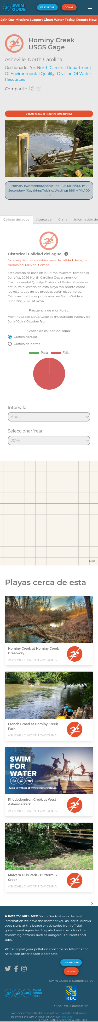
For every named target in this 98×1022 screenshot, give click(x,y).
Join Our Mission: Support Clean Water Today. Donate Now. (49, 20)
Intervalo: (17, 407)
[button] (90, 7)
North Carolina (45, 59)
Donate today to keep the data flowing (49, 113)
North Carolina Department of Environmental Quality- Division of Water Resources (48, 73)
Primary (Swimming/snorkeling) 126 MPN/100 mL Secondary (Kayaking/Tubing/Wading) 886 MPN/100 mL (49, 190)
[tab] (16, 219)
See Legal (67, 1016)
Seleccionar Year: (26, 431)
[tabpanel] (49, 336)
